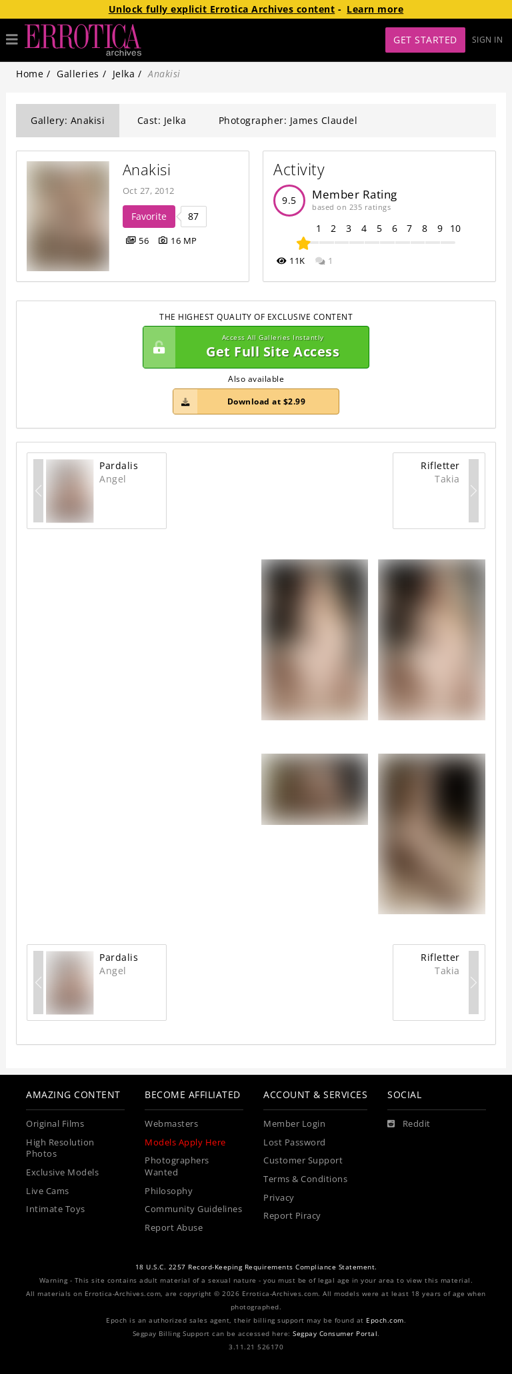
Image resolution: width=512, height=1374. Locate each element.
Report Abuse (174, 1227)
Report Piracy (292, 1215)
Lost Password (294, 1142)
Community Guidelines (193, 1209)
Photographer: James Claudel (288, 120)
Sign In (487, 39)
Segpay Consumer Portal (335, 1333)
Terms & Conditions (305, 1179)
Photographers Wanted (177, 1166)
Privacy (279, 1197)
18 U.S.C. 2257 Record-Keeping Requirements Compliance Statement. (256, 1267)
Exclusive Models (62, 1172)
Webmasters (171, 1123)
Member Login (294, 1123)
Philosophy (169, 1191)
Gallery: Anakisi (68, 120)
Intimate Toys (55, 1209)
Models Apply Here (185, 1142)
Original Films (55, 1123)
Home (29, 73)
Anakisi (147, 169)
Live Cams (47, 1191)
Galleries (78, 73)
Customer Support (303, 1160)
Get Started (425, 39)
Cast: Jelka (162, 120)
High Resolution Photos (60, 1148)
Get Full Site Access (252, 347)
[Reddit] (409, 1124)
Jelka (124, 73)
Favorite (149, 216)
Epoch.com (385, 1320)
